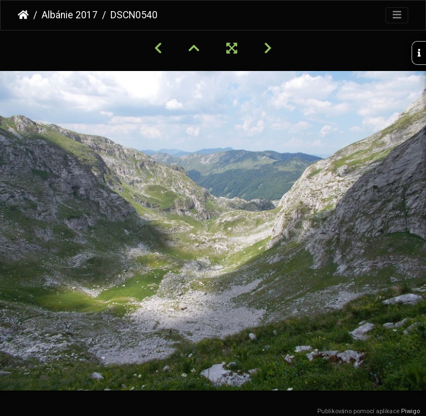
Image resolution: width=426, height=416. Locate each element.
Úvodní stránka (23, 15)
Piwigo (410, 411)
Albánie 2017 (70, 15)
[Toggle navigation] (397, 15)
